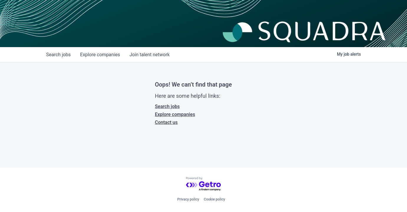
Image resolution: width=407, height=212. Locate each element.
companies (100, 54)
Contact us (166, 122)
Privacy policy (188, 199)
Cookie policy (214, 199)
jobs (58, 54)
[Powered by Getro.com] (203, 184)
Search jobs (167, 106)
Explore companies (175, 114)
